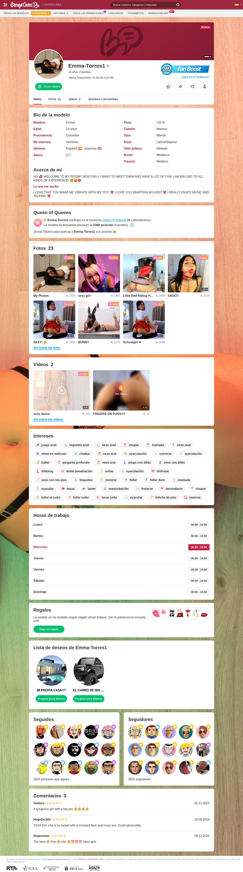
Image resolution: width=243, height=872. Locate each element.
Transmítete (136, 13)
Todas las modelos (15, 13)
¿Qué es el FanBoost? (195, 76)
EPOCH (81, 859)
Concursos (115, 13)
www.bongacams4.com (59, 859)
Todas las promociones (89, 13)
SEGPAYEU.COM (95, 859)
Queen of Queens (114, 220)
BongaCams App (159, 13)
